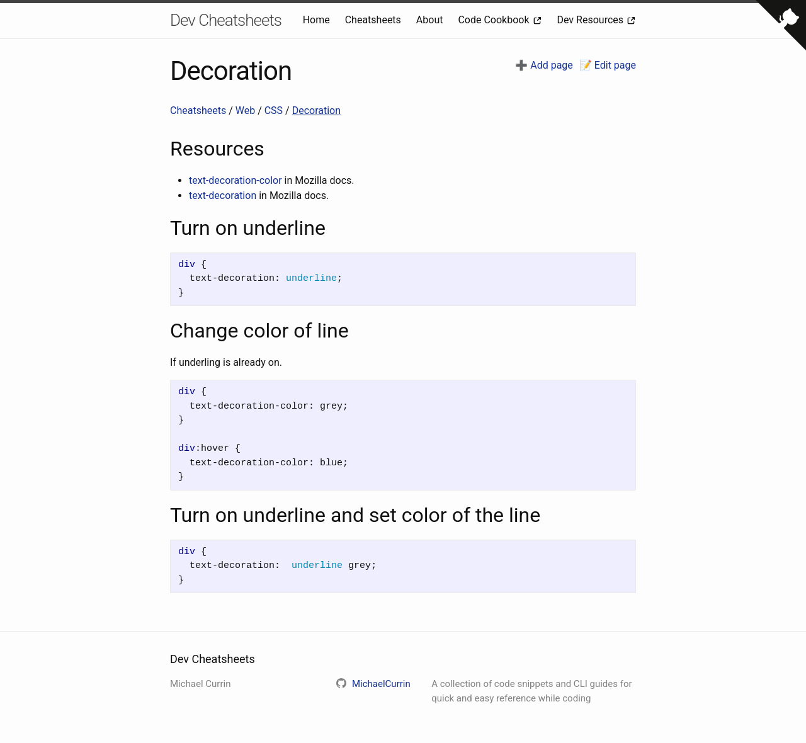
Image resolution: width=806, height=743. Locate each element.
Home (317, 20)
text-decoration (222, 195)
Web (247, 110)
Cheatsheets (374, 20)
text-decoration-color (235, 180)
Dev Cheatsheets (225, 20)
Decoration (316, 110)
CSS (274, 110)
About (431, 20)
